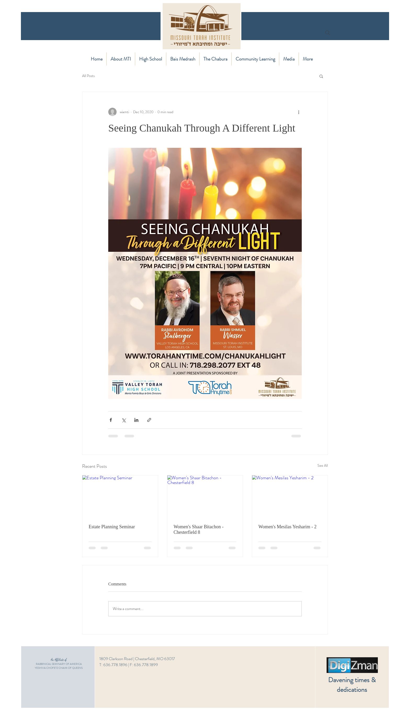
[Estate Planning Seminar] (120, 496)
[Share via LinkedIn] (136, 419)
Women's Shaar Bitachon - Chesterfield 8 (199, 529)
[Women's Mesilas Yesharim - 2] (290, 496)
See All (322, 465)
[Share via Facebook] (110, 419)
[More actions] (298, 112)
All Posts (88, 75)
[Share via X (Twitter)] (123, 419)
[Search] (327, 32)
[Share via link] (149, 419)
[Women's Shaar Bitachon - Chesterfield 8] (205, 496)
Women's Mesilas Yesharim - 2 (287, 526)
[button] (321, 76)
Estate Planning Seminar (112, 526)
